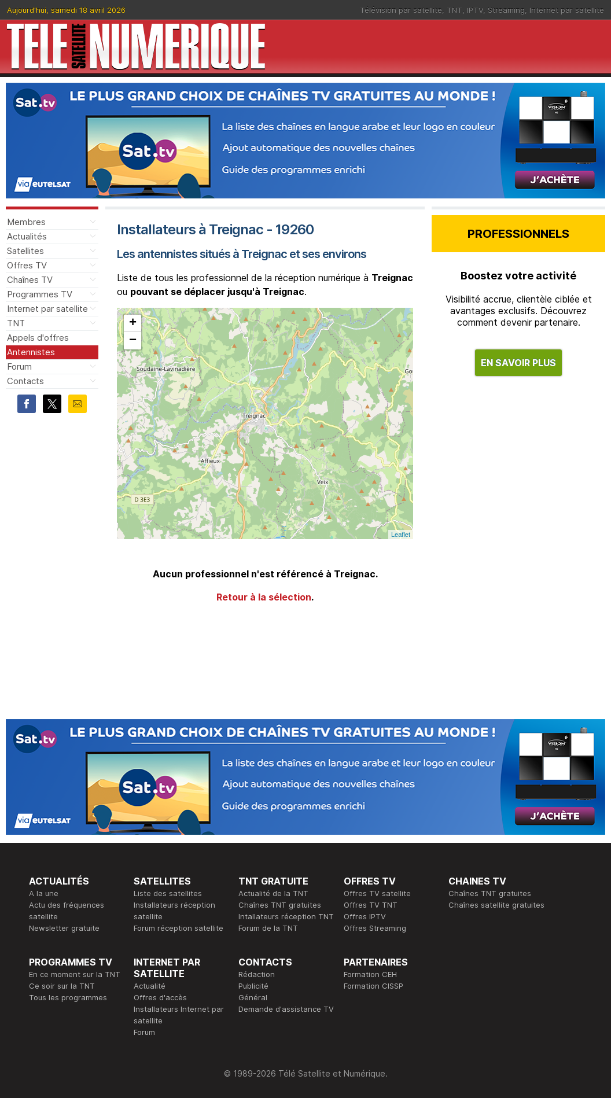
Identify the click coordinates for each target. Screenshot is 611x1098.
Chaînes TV (30, 279)
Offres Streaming (375, 928)
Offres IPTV (365, 916)
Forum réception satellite (178, 928)
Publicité (253, 985)
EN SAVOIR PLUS (518, 363)
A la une (43, 893)
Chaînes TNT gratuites (279, 904)
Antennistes (31, 352)
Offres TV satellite (377, 893)
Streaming (506, 9)
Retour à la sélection (263, 597)
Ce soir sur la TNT (62, 985)
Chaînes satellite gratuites (496, 904)
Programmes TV (39, 294)
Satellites (25, 250)
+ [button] (133, 323)
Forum (19, 366)
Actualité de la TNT (273, 893)
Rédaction (256, 974)
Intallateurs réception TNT (286, 916)
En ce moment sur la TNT (74, 974)
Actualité (149, 985)
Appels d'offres (38, 337)
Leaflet (400, 534)
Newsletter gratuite (64, 928)
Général (252, 997)
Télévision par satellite (401, 9)
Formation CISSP (373, 985)
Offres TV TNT (370, 904)
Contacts (25, 380)
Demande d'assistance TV (286, 1009)
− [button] (133, 340)
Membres (26, 221)
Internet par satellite (566, 9)
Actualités (27, 236)
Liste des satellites (168, 893)
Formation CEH (370, 974)
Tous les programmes (68, 997)
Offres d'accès (160, 997)
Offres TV (27, 265)
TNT (454, 9)
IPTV (475, 9)
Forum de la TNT (268, 928)
